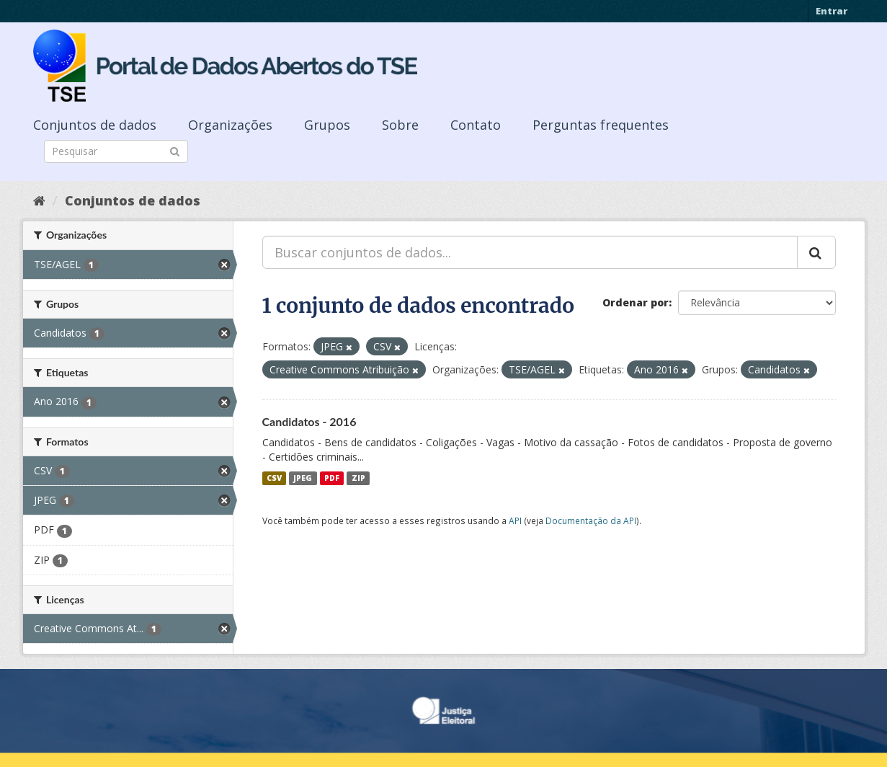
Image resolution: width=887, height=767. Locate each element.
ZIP (358, 478)
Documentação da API (590, 520)
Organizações (230, 124)
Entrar (831, 10)
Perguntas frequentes (600, 124)
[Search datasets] (116, 151)
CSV (274, 478)
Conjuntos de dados (94, 124)
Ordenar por (635, 302)
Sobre (400, 124)
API (515, 520)
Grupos (327, 124)
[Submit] (175, 150)
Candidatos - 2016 (309, 421)
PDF (331, 478)
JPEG (302, 478)
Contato (475, 124)
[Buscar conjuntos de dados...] (530, 252)
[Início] (39, 200)
